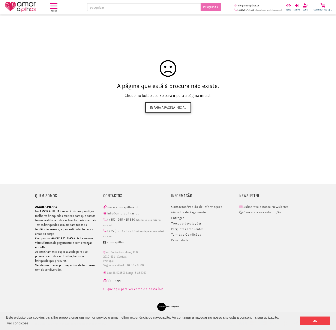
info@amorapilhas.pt (121, 213)
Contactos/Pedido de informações (196, 206)
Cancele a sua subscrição (260, 212)
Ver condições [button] (17, 323)
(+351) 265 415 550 (132, 221)
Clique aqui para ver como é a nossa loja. (134, 288)
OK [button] (314, 321)
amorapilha (113, 241)
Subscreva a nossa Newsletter (263, 206)
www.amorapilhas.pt (121, 206)
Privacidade (180, 240)
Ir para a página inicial (168, 107)
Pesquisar (210, 6)
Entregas (177, 217)
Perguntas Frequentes (187, 228)
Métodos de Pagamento (188, 212)
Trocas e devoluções (186, 223)
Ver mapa (112, 280)
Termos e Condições (186, 234)
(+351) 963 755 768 (133, 233)
